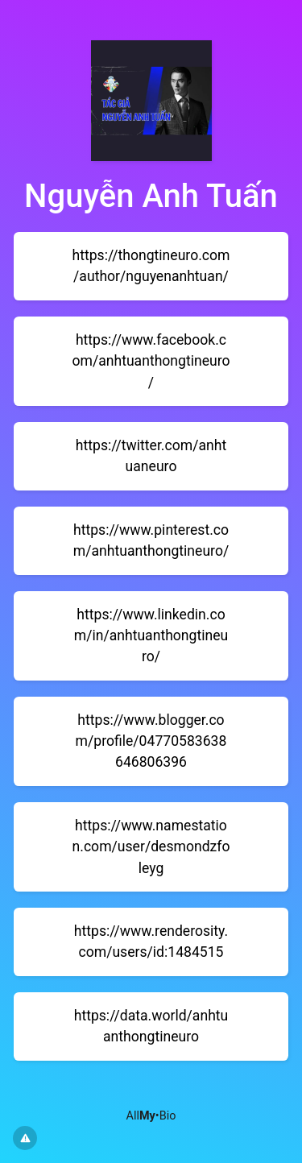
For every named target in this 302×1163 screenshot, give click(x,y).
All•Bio (151, 1116)
